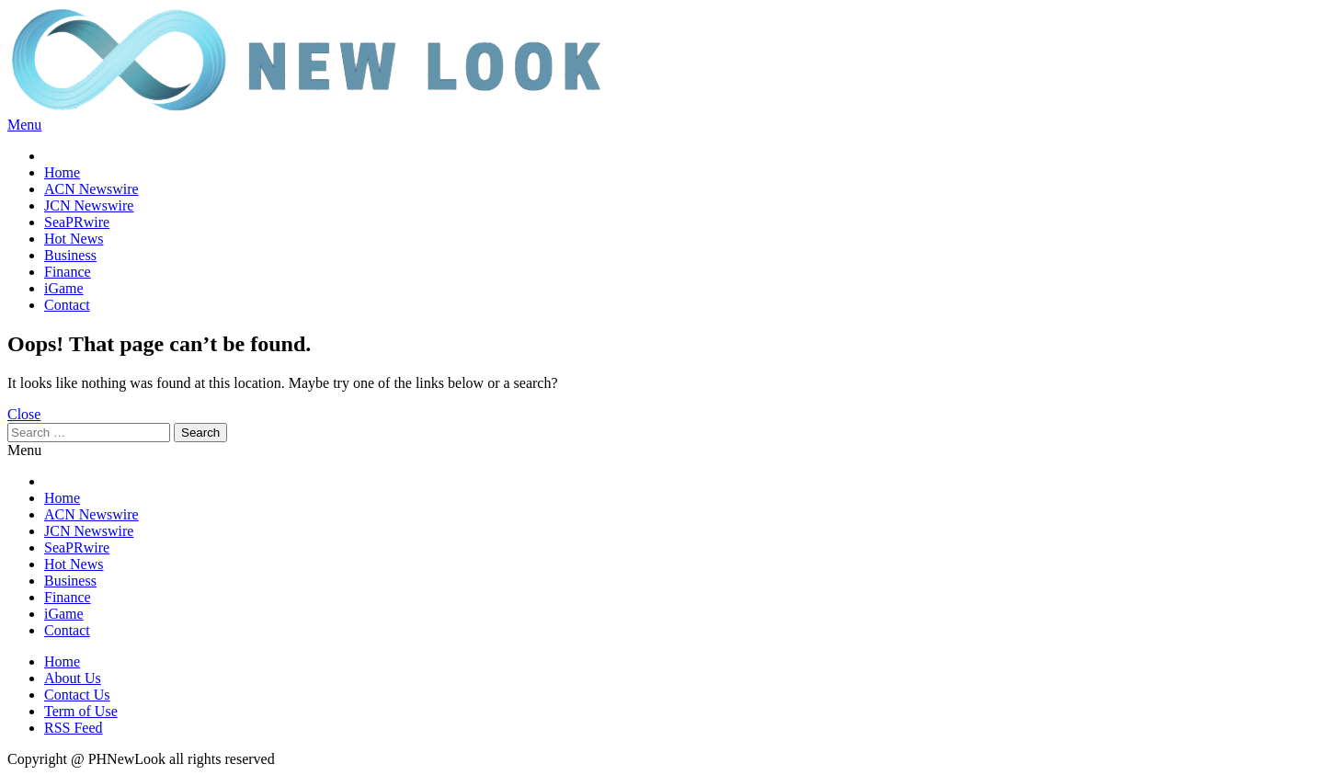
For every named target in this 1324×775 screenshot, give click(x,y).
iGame (64, 288)
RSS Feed (73, 727)
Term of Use (81, 711)
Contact (67, 305)
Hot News (73, 238)
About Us (72, 678)
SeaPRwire (76, 222)
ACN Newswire (91, 189)
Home (62, 172)
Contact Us (77, 694)
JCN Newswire (88, 205)
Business (70, 255)
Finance (67, 271)
